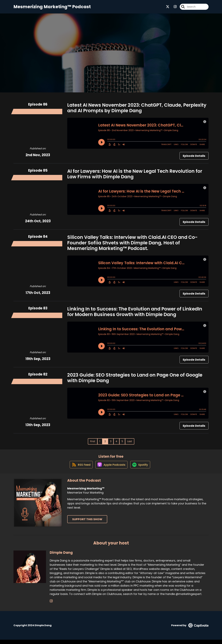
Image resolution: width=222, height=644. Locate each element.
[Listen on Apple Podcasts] (111, 469)
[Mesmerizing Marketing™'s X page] (167, 7)
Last (129, 443)
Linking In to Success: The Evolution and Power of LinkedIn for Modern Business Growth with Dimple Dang (134, 314)
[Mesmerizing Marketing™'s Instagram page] (173, 7)
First (92, 443)
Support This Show (87, 523)
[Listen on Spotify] (141, 469)
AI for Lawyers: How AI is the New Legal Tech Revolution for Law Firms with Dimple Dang (134, 176)
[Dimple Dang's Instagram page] (51, 605)
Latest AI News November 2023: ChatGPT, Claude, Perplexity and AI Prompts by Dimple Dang (136, 110)
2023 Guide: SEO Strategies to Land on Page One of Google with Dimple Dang (134, 380)
